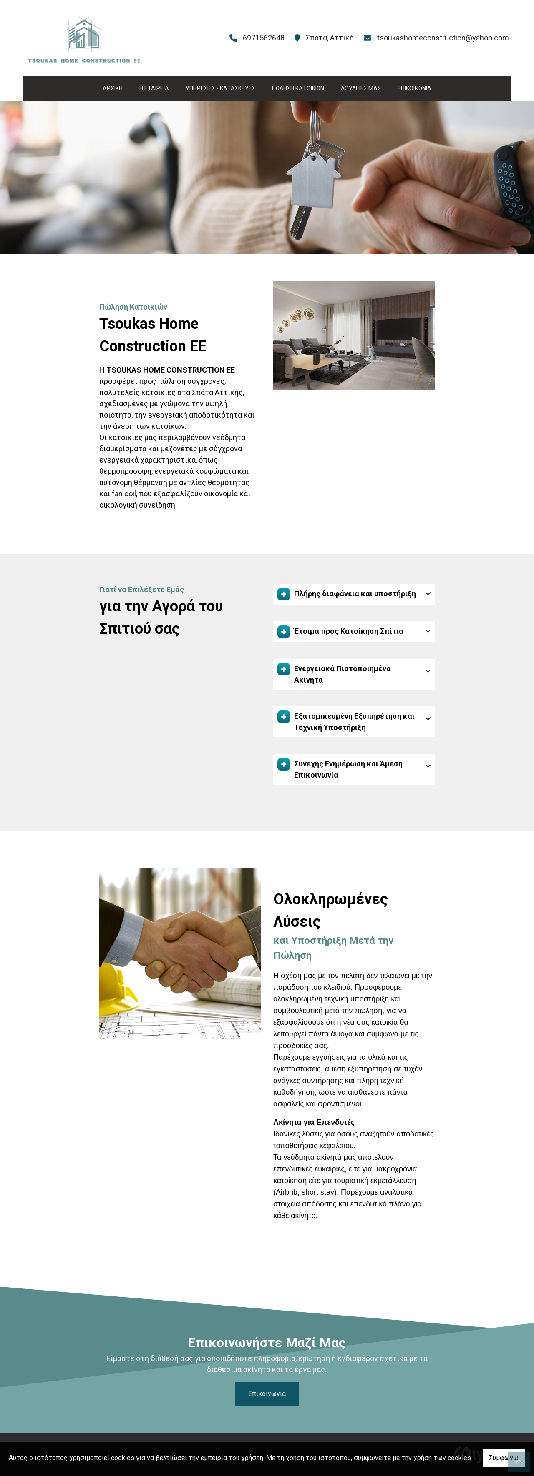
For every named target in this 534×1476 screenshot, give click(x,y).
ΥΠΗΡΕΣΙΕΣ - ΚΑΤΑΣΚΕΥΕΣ (220, 88)
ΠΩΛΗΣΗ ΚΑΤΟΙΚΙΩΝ (298, 88)
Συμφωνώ (504, 1458)
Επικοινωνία (267, 1394)
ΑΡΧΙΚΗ (113, 88)
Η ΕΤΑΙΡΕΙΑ (154, 88)
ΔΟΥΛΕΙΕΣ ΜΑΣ (361, 88)
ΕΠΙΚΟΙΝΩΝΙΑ (414, 88)
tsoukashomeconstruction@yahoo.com (443, 37)
